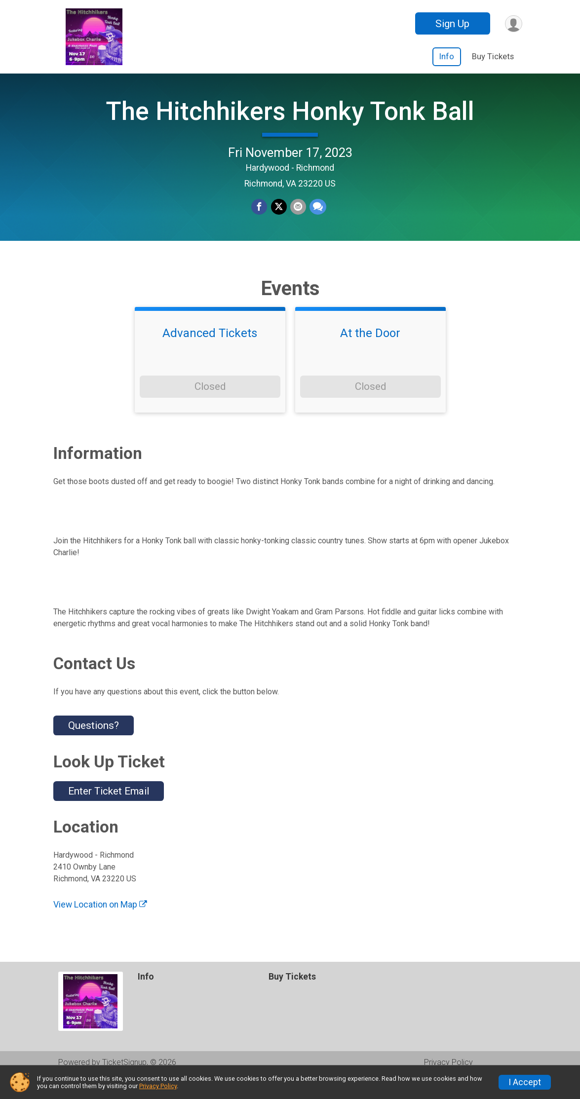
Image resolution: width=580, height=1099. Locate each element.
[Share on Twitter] (279, 218)
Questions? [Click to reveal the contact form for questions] (93, 746)
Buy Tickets (493, 56)
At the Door (370, 353)
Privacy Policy (158, 1086)
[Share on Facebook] (260, 218)
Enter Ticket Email (108, 811)
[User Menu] (513, 23)
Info (446, 56)
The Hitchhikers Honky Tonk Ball (290, 121)
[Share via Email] (298, 218)
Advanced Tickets (209, 353)
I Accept (524, 1082)
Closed (210, 407)
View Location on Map (100, 925)
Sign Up (451, 24)
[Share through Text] (317, 218)
